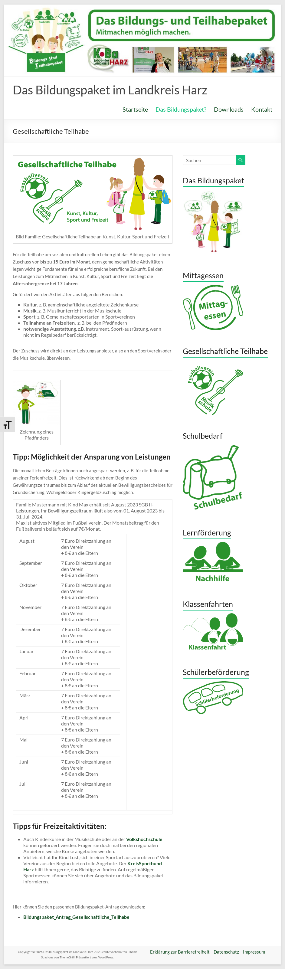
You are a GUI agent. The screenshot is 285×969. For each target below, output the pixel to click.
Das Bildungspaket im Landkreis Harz (110, 90)
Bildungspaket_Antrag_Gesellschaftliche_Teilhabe (76, 917)
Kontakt (261, 109)
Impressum (254, 951)
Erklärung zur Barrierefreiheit (180, 951)
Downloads (229, 109)
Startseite (135, 109)
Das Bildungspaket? (181, 109)
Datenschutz (226, 951)
